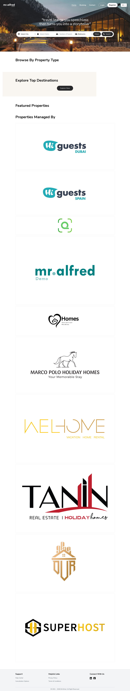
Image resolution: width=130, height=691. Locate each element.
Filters (97, 34)
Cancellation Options (22, 681)
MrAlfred (63, 689)
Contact (92, 5)
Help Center (19, 678)
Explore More (65, 88)
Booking (83, 5)
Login (102, 5)
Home (74, 5)
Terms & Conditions (54, 681)
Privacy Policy (52, 678)
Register (112, 5)
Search (106, 34)
